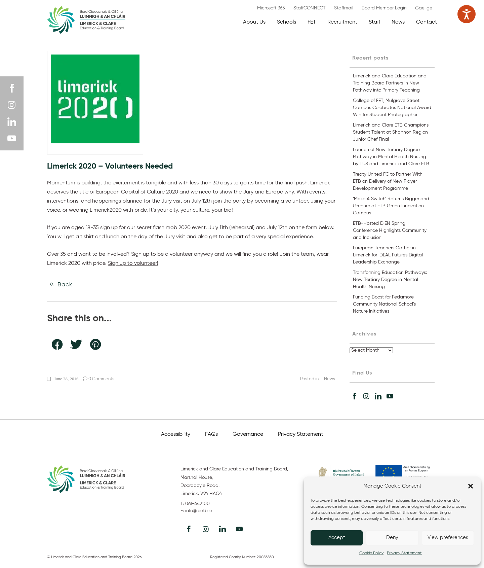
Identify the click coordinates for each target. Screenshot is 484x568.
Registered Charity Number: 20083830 (242, 557)
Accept (336, 537)
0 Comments (98, 379)
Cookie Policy (371, 553)
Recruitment (342, 22)
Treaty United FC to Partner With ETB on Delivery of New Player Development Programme (387, 181)
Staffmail (343, 8)
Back (60, 284)
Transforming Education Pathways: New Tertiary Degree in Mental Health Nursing (390, 279)
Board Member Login (384, 8)
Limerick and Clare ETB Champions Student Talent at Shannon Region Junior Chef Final (391, 132)
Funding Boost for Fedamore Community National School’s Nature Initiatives (384, 304)
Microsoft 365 (271, 8)
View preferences (448, 537)
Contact (426, 22)
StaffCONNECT (309, 8)
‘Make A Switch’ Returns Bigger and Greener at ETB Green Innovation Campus (391, 206)
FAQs (211, 434)
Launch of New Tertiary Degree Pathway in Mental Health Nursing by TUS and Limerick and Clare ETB (391, 156)
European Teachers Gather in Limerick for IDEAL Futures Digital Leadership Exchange (388, 255)
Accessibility (175, 434)
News (398, 22)
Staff (374, 22)
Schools (286, 22)
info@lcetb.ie (198, 510)
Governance (248, 434)
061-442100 (197, 503)
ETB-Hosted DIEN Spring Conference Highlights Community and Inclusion (390, 230)
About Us (254, 22)
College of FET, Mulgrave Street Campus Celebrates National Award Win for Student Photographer (392, 107)
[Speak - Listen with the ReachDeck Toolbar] (466, 14)
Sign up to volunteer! (133, 263)
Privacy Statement (404, 553)
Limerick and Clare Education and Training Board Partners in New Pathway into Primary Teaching (390, 83)
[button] (470, 486)
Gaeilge (423, 8)
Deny (392, 537)
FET (312, 22)
